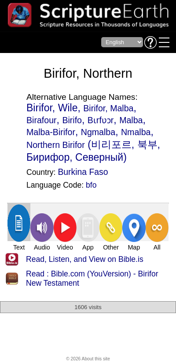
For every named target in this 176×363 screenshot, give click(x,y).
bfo (91, 185)
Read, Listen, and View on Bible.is (84, 259)
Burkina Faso (83, 172)
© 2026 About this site (88, 358)
